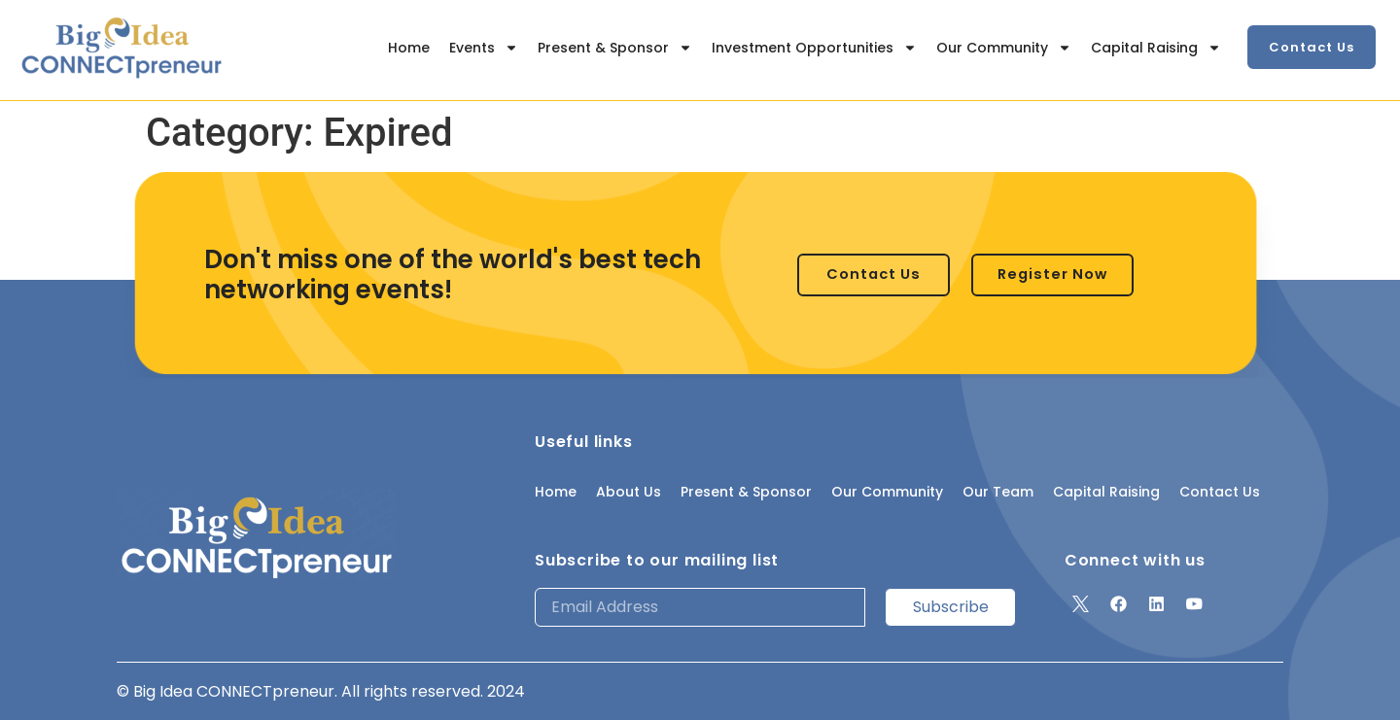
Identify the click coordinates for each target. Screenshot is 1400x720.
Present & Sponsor (615, 47)
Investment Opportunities (814, 47)
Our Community (1003, 47)
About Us (628, 491)
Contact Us (1219, 491)
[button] (1311, 47)
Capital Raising (1156, 47)
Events (483, 47)
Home (409, 47)
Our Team (997, 491)
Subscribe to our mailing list (657, 560)
